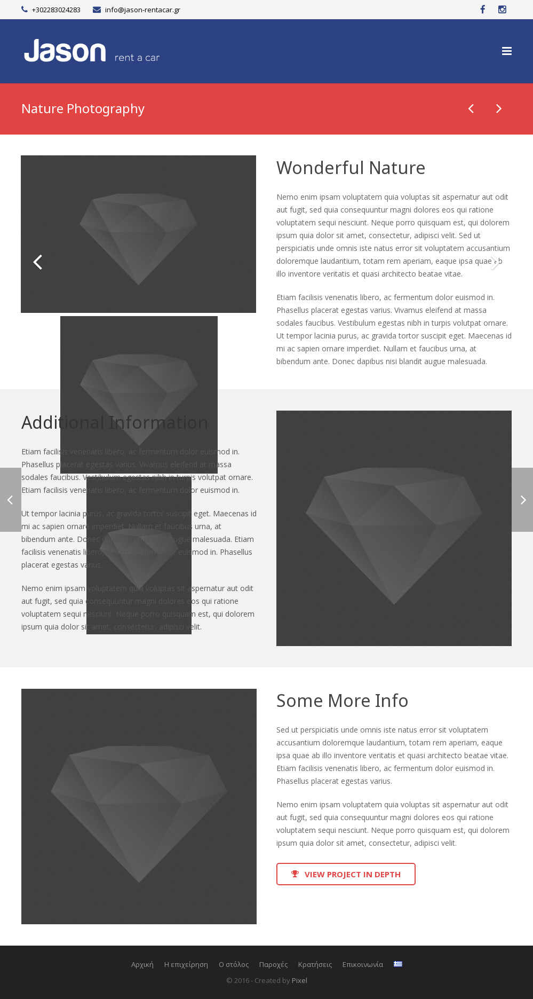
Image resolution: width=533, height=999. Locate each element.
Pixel (299, 980)
